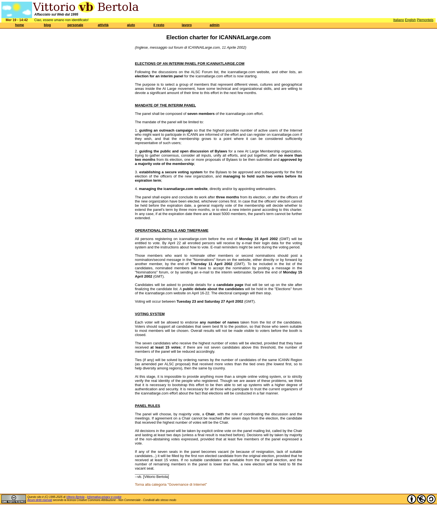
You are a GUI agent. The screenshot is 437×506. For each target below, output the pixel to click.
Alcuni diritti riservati (39, 500)
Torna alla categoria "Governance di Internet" (171, 484)
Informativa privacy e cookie (104, 496)
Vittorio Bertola (75, 496)
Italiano (398, 20)
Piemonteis (425, 20)
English (410, 20)
